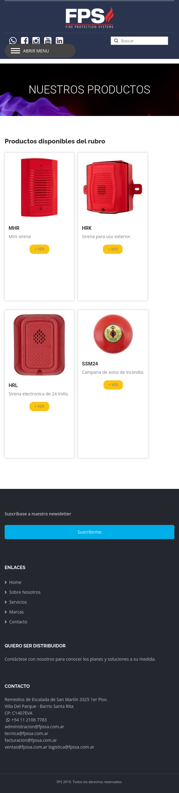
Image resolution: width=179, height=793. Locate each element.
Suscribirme (90, 532)
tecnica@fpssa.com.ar (26, 733)
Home (15, 582)
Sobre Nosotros (25, 592)
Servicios (18, 602)
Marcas (16, 612)
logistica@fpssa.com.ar (71, 747)
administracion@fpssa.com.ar (34, 726)
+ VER (39, 249)
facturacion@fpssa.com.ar (31, 740)
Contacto (18, 622)
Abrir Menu (36, 51)
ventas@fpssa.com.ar (26, 747)
